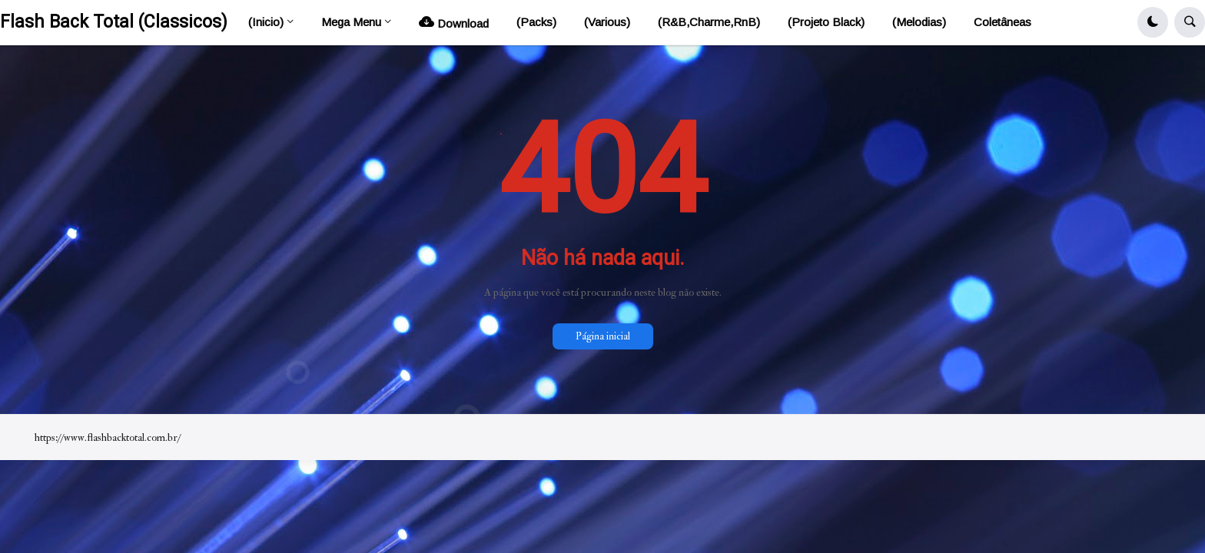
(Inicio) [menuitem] (266, 21)
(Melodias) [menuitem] (919, 21)
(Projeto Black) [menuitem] (826, 21)
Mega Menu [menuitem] (351, 21)
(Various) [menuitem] (607, 21)
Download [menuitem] (454, 22)
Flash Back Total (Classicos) (113, 22)
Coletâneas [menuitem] (1002, 21)
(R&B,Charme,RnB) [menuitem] (709, 21)
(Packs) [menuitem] (536, 21)
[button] (1152, 22)
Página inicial (603, 336)
